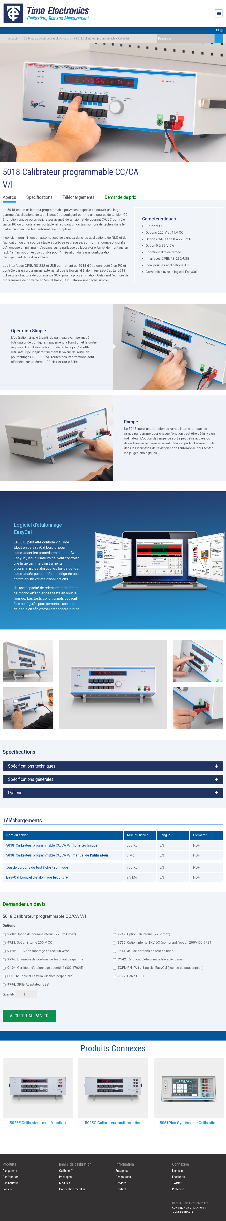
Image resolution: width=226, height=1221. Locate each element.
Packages (65, 1177)
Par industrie (11, 1183)
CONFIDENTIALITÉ (183, 1211)
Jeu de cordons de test (37, 867)
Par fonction (11, 1177)
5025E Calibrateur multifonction (38, 1123)
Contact (121, 1189)
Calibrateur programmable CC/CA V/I (52, 845)
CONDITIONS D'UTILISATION (188, 1207)
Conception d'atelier (72, 1189)
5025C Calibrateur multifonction (113, 1123)
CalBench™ (66, 1171)
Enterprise (122, 1171)
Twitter (176, 1183)
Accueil (12, 38)
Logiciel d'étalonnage (37, 877)
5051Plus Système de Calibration (189, 1123)
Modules (64, 1183)
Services (121, 1183)
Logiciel (8, 1189)
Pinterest (178, 1189)
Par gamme (10, 1171)
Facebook (178, 1177)
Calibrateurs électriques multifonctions (47, 38)
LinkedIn (177, 1171)
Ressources (123, 1177)
